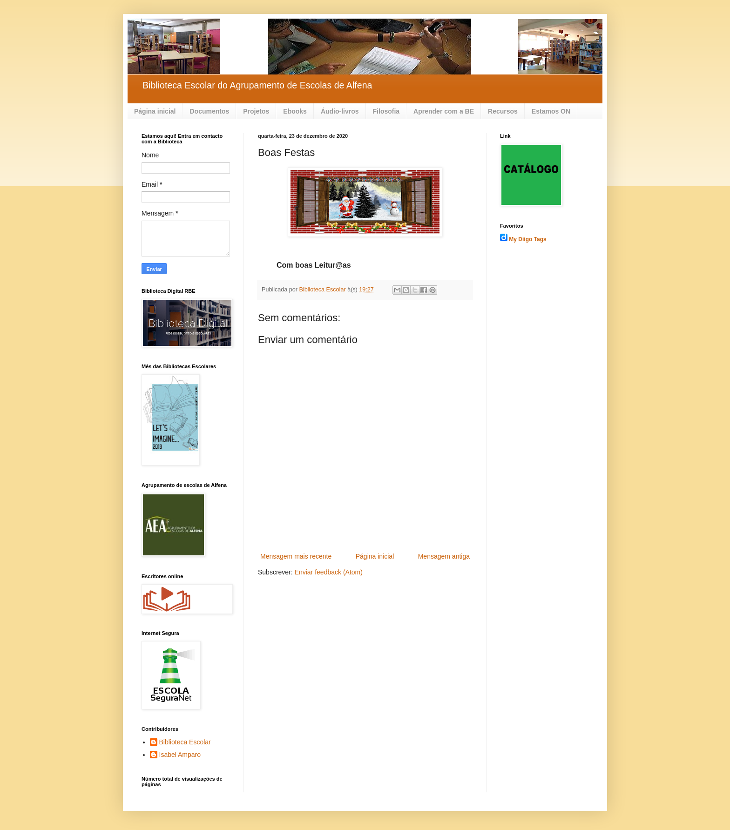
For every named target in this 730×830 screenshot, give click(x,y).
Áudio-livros (340, 111)
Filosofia (386, 111)
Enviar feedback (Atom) (329, 572)
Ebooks (295, 111)
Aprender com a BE (443, 111)
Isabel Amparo (180, 754)
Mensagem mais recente (295, 556)
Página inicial (155, 111)
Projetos (256, 111)
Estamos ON (551, 111)
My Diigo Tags (527, 239)
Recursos (503, 111)
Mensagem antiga (444, 556)
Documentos (209, 111)
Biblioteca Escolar (185, 742)
